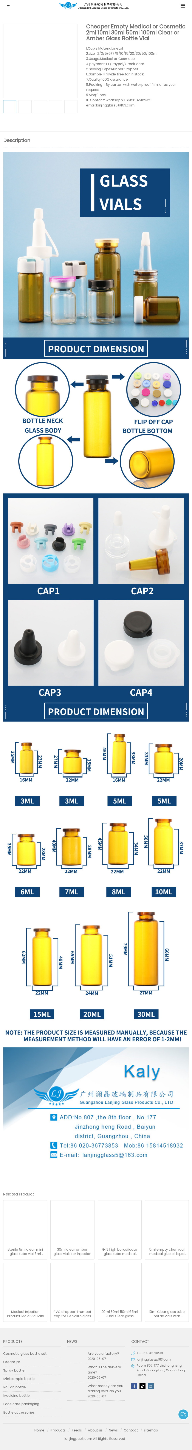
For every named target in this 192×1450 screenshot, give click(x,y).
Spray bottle (14, 1370)
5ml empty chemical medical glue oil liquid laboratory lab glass (166, 1251)
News (113, 1430)
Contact (131, 1430)
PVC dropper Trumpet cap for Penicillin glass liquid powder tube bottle (72, 1314)
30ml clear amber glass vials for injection (72, 1251)
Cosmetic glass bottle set (25, 1353)
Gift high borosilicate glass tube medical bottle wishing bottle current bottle (119, 1251)
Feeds (77, 1430)
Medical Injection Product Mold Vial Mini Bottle (25, 1314)
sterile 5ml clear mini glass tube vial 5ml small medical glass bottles (25, 1251)
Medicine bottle (16, 1395)
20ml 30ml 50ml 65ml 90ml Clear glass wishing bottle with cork (119, 1314)
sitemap (151, 1430)
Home (39, 1430)
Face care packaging (21, 1404)
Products (58, 1430)
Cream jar (11, 1361)
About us (95, 1430)
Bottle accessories (19, 1412)
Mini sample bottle (19, 1378)
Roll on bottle (14, 1387)
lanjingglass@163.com (154, 1359)
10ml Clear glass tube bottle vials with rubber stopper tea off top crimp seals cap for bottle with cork (166, 1314)
